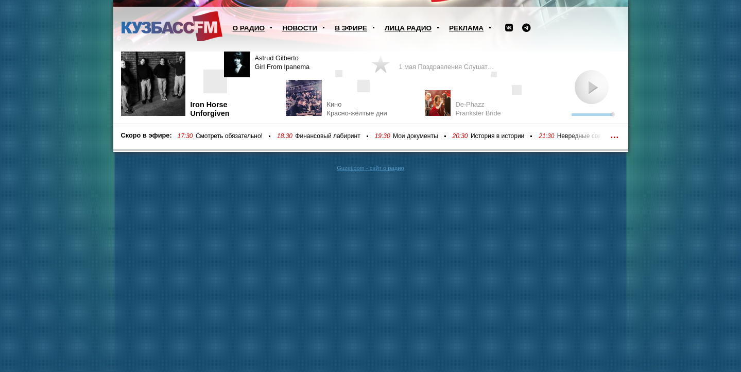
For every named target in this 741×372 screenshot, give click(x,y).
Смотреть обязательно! (229, 136)
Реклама (466, 28)
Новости (299, 28)
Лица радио (408, 28)
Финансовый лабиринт (327, 136)
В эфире (351, 28)
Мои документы (415, 136)
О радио (249, 28)
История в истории (497, 136)
